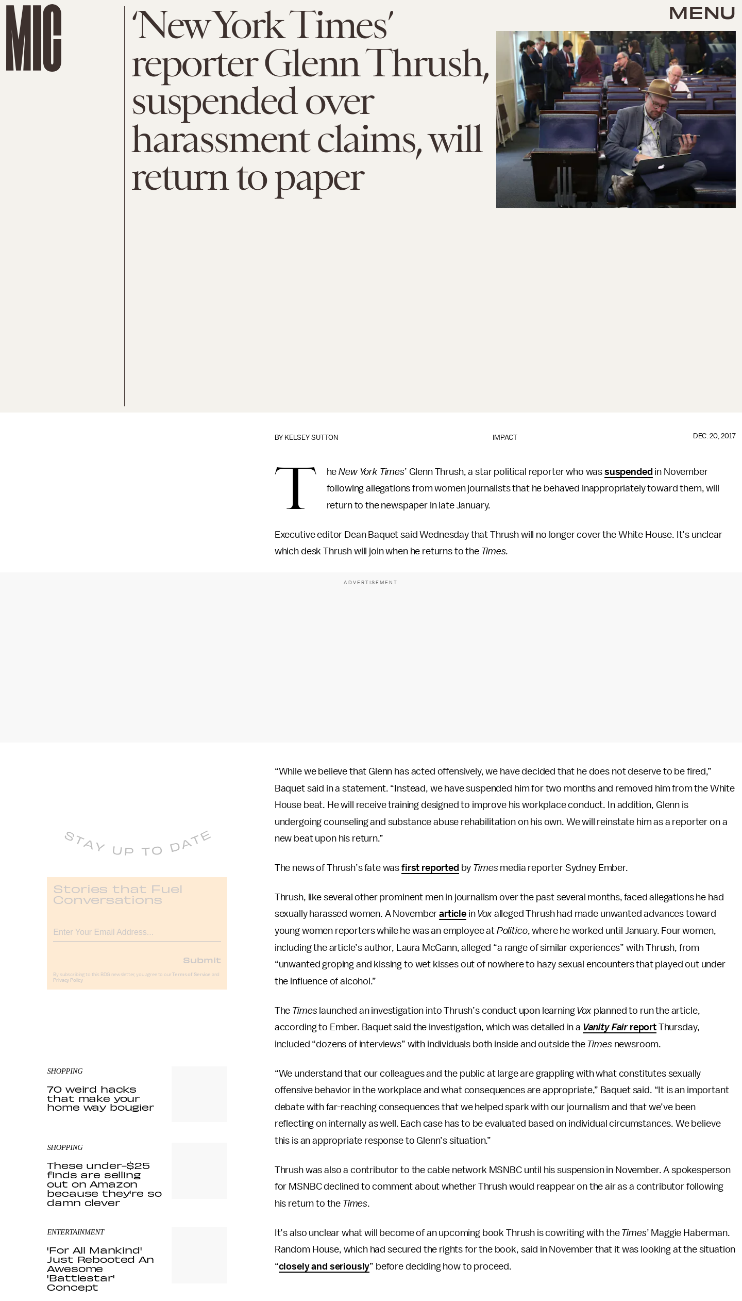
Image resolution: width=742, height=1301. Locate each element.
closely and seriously (324, 1266)
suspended (628, 472)
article (452, 914)
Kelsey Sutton (311, 437)
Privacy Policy (68, 988)
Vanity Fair (605, 1027)
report (642, 1027)
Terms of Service (191, 982)
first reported (430, 868)
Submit (202, 967)
